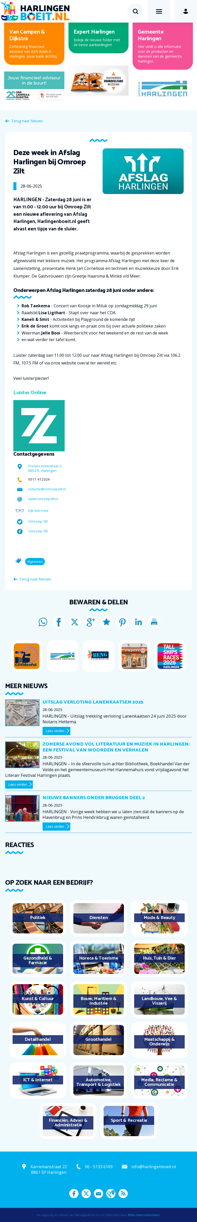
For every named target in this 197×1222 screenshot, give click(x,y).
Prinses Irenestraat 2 (45, 466)
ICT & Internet (38, 1080)
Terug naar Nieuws (27, 120)
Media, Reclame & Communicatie (159, 1082)
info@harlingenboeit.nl (153, 1166)
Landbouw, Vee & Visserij (159, 1001)
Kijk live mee (38, 510)
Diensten (98, 918)
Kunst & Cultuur (38, 999)
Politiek (37, 918)
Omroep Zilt (38, 521)
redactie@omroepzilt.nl (47, 489)
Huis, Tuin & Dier (159, 958)
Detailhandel (38, 1039)
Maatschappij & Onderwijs (159, 1042)
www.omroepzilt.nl (43, 498)
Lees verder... (56, 730)
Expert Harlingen (94, 32)
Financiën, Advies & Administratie (68, 1123)
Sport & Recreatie (129, 1120)
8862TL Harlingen (42, 470)
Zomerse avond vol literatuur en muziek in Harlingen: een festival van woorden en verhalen (116, 747)
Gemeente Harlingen (150, 35)
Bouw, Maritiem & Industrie (98, 1001)
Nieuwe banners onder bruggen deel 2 (94, 798)
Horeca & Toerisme (98, 958)
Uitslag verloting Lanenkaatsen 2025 (93, 702)
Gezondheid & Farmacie (37, 960)
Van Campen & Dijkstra (27, 35)
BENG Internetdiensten (144, 1215)
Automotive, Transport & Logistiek (98, 1082)
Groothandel (98, 1039)
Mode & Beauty (159, 918)
